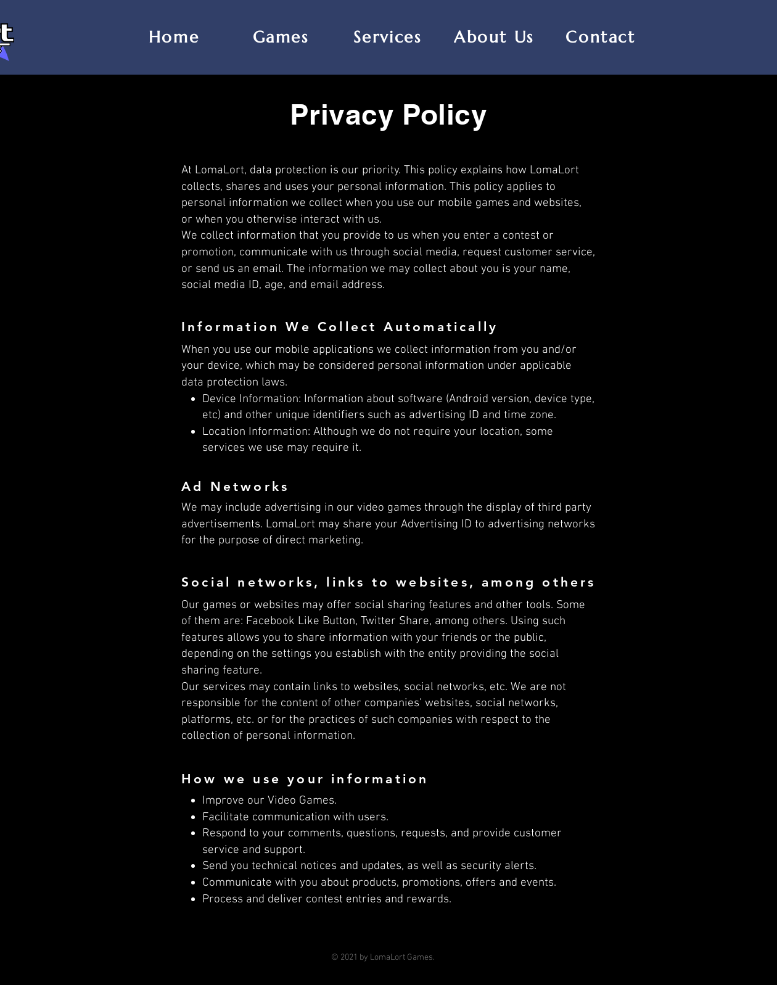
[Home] (175, 37)
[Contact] (602, 37)
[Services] (388, 37)
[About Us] (495, 37)
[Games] (282, 37)
